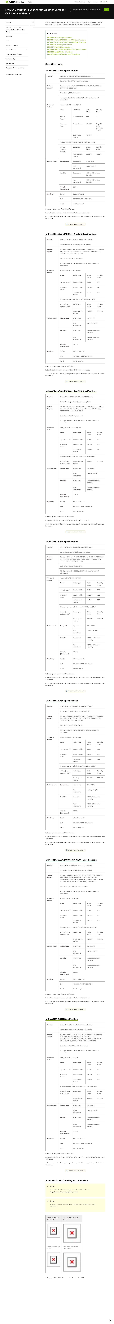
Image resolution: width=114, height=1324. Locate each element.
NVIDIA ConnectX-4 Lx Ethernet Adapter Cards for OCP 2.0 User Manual (15, 29)
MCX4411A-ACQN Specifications (59, 45)
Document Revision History (14, 74)
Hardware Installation (12, 45)
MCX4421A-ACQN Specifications (59, 47)
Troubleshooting (10, 59)
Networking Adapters (88, 22)
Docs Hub (20, 2)
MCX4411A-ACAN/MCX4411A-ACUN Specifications (66, 40)
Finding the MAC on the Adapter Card (15, 69)
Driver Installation (11, 50)
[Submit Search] (106, 9)
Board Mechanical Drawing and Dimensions (63, 54)
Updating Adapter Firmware (14, 54)
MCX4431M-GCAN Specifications (59, 52)
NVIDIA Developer (79, 2)
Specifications (95, 24)
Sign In (105, 2)
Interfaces (9, 41)
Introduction (9, 36)
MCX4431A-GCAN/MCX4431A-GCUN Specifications (66, 49)
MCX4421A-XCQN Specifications (59, 37)
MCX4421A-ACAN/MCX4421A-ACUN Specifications (66, 42)
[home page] (10, 2)
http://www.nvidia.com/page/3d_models (64, 1192)
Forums (95, 2)
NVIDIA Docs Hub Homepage (55, 22)
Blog (88, 2)
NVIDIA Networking (73, 22)
